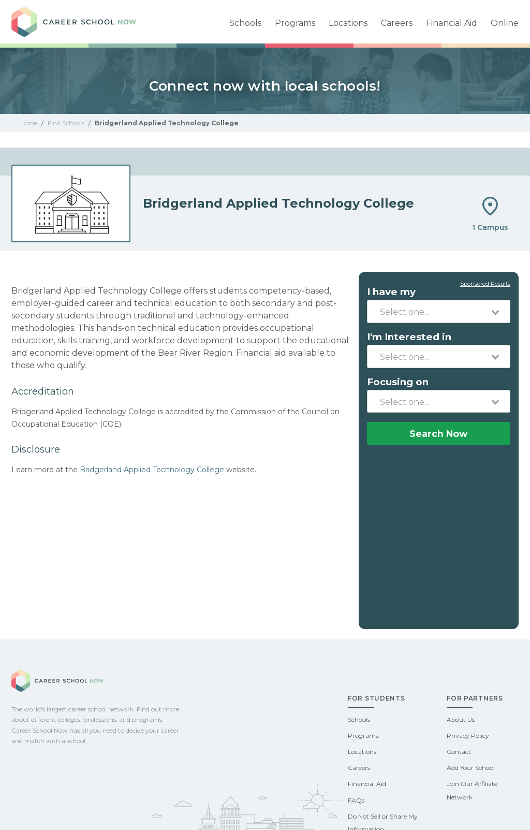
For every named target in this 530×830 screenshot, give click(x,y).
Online (505, 23)
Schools (245, 23)
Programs (295, 23)
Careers (397, 23)
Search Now (438, 433)
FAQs (356, 800)
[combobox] (438, 311)
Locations (348, 23)
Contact (459, 751)
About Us (461, 719)
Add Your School (471, 767)
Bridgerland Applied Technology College (152, 469)
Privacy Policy (468, 735)
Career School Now (83, 22)
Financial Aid (451, 23)
